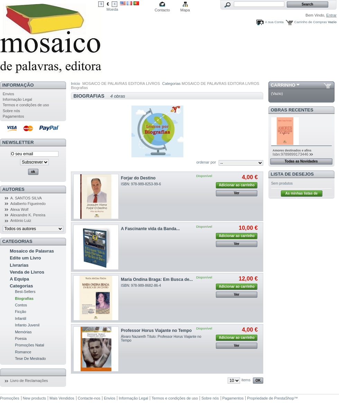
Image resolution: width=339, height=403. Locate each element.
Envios (8, 94)
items (245, 380)
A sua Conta (274, 22)
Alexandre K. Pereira (28, 215)
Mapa (185, 10)
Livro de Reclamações (29, 381)
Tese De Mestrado (30, 358)
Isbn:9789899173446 (290, 154)
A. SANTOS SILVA (26, 198)
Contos (21, 305)
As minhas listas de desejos (301, 194)
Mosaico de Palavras (32, 251)
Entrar (331, 15)
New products (34, 398)
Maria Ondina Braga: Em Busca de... (157, 279)
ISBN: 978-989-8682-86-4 (141, 285)
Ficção (20, 311)
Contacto (162, 10)
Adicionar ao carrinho (236, 185)
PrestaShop (284, 398)
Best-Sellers (25, 291)
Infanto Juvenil (27, 325)
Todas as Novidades (301, 161)
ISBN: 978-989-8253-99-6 (141, 184)
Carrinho (283, 85)
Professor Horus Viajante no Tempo (156, 330)
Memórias (23, 332)
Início (75, 83)
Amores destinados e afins (292, 150)
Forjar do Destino (138, 178)
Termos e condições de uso (26, 105)
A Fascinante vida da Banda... (150, 228)
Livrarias (19, 265)
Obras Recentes (292, 109)
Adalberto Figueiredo (28, 204)
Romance (23, 352)
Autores (13, 189)
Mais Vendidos (61, 398)
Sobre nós (11, 111)
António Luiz (20, 220)
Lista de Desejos (292, 174)
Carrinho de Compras (310, 22)
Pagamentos (13, 116)
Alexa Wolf (19, 209)
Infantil (20, 318)
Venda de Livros (27, 272)
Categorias (21, 285)
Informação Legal (17, 99)
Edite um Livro (25, 258)
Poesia (21, 338)
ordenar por (206, 162)
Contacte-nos (89, 398)
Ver (236, 193)
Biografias (24, 298)
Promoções (9, 398)
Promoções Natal (29, 345)
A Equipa (19, 279)
